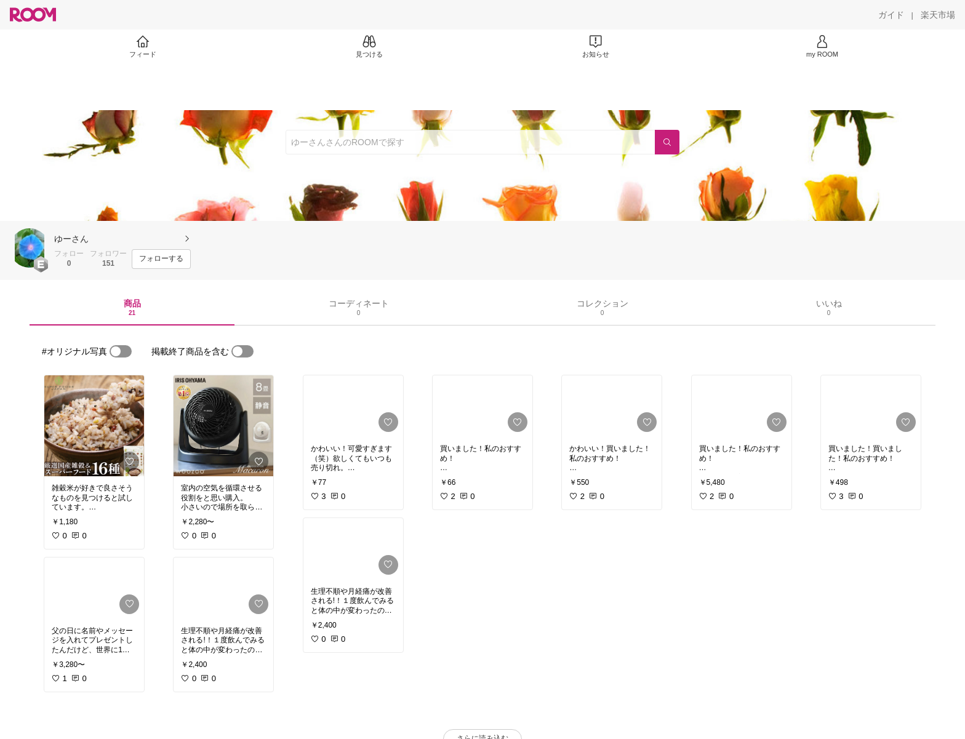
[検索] (667, 142)
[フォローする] (161, 259)
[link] (94, 425)
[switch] (121, 351)
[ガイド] (891, 14)
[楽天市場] (938, 14)
